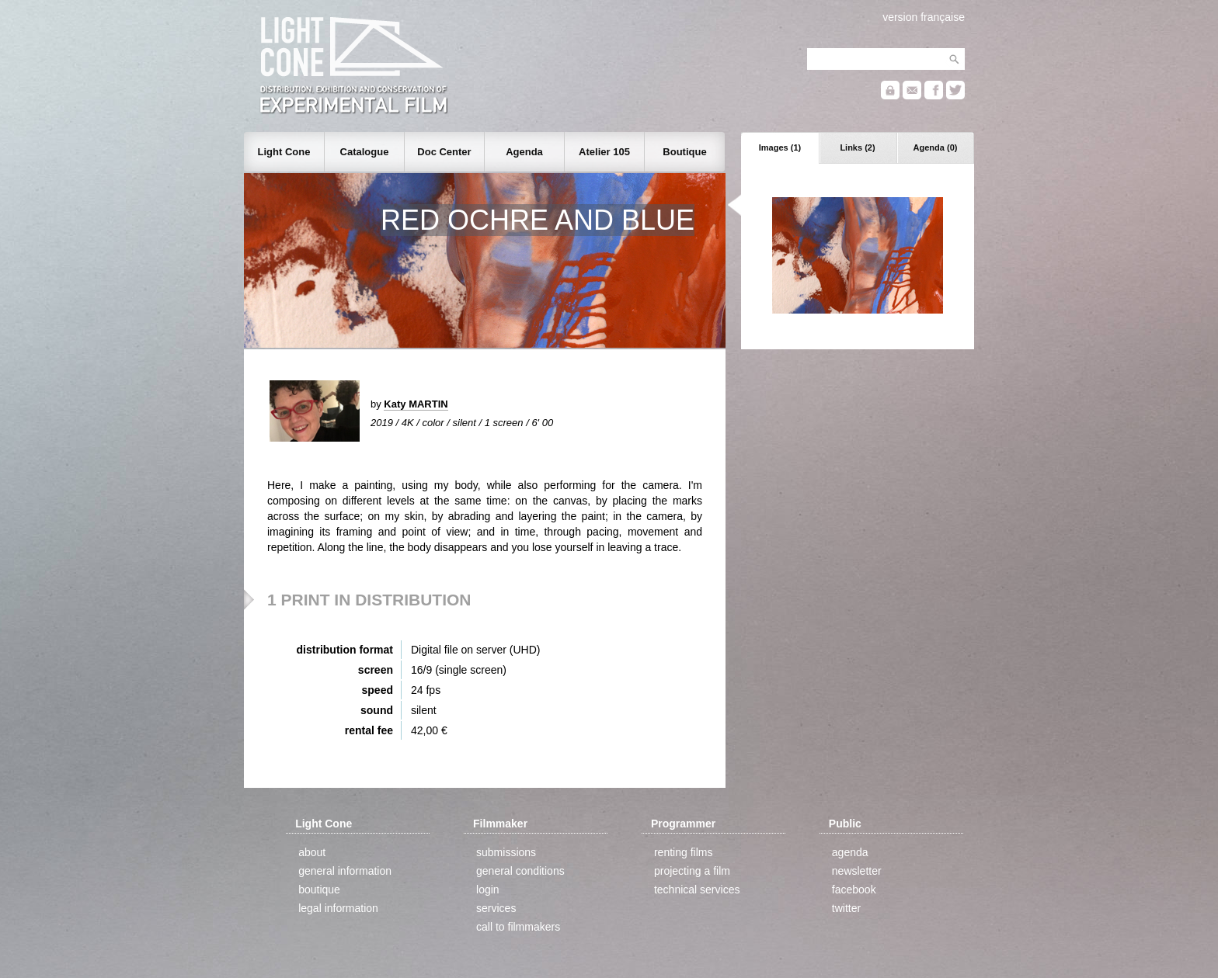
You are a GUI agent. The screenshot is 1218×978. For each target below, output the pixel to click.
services (496, 908)
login (487, 889)
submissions (506, 852)
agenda (850, 852)
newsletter (857, 871)
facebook (854, 889)
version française (923, 17)
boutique (319, 889)
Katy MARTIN (415, 404)
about (311, 852)
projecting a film (692, 871)
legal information (338, 908)
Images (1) (780, 147)
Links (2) (857, 147)
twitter (846, 908)
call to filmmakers (518, 927)
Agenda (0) (936, 147)
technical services (697, 889)
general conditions (520, 871)
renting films (683, 852)
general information (345, 871)
